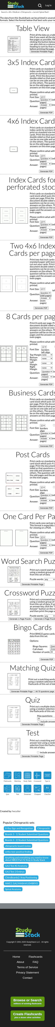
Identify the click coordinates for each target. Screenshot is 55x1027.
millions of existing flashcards (27, 1001)
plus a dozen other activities (27, 1015)
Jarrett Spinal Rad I (41, 12)
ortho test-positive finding (18, 851)
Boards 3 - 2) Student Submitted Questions (26, 840)
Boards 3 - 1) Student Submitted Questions (26, 834)
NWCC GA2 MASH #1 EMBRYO (21, 883)
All (10, 12)
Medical (16, 12)
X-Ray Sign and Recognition (19, 828)
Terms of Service (27, 967)
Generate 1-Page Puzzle (20, 619)
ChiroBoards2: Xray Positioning (21, 877)
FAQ (35, 962)
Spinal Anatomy (13, 889)
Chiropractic (26, 12)
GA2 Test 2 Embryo (14, 871)
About (20, 962)
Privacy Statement (27, 972)
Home (16, 956)
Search (4, 12)
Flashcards (35, 956)
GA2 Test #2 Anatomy (16, 865)
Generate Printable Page (42, 51)
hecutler (16, 811)
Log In (48, 5)
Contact (27, 977)
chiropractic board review (18, 845)
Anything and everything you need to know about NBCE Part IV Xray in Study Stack (26, 858)
